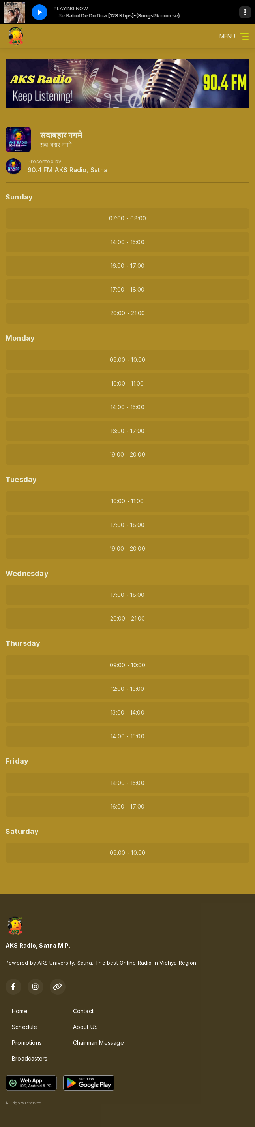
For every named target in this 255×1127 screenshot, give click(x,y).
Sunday (19, 197)
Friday (17, 761)
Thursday (23, 643)
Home (20, 1011)
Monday (20, 338)
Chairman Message (98, 1042)
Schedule (25, 1027)
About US (85, 1027)
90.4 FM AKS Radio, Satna (67, 170)
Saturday (22, 831)
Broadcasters (30, 1058)
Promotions (27, 1042)
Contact (83, 1011)
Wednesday (27, 573)
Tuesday (21, 479)
